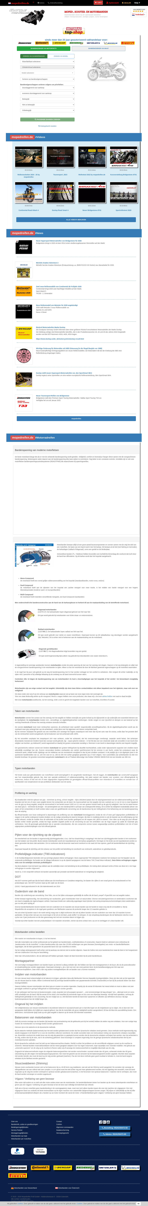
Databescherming (62, 1130)
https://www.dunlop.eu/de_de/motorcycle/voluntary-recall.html (60, 339)
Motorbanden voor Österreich (67, 1188)
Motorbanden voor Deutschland (24, 1188)
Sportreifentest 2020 (123, 210)
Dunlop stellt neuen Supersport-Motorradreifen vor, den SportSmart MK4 (64, 373)
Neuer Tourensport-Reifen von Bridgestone (52, 396)
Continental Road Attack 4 (29, 210)
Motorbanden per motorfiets (21, 1139)
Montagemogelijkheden (19, 1133)
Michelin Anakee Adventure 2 (47, 263)
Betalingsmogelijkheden (19, 1127)
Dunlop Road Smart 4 (60, 210)
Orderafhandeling (55, 3)
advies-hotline (107, 696)
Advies (41, 3)
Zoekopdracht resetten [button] (47, 126)
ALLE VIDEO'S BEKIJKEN (76, 220)
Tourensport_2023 (60, 175)
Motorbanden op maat (19, 1136)
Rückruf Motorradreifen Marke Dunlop (50, 327)
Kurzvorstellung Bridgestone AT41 (123, 175)
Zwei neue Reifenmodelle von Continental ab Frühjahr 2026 (59, 286)
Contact (59, 1121)
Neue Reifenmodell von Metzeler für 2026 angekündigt (57, 305)
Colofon (59, 1124)
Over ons (14, 1121)
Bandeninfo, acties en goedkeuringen (24, 1124)
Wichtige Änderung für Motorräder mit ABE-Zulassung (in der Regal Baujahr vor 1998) (69, 348)
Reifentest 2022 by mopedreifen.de (92, 175)
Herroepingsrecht (62, 1133)
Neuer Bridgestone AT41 (92, 210)
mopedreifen (76, 419)
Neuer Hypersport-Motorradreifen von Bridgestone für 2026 (59, 241)
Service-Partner (16, 1130)
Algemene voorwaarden (64, 1127)
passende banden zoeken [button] (47, 119)
